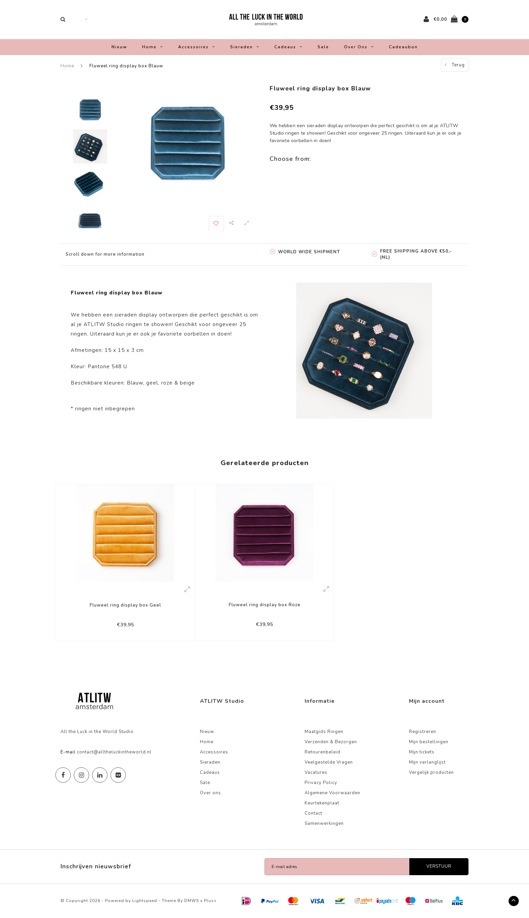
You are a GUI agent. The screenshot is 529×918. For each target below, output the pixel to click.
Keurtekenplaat (322, 803)
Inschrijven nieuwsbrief (96, 866)
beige (187, 382)
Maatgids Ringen (324, 732)
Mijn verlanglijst (427, 762)
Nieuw (119, 47)
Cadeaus (288, 47)
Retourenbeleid (322, 752)
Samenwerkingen (324, 823)
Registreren (422, 732)
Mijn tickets (421, 752)
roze (167, 382)
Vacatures (316, 772)
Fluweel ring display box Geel (125, 605)
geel (152, 382)
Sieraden (244, 47)
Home (152, 47)
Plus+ (210, 900)
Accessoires (196, 47)
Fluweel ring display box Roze (265, 605)
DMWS (191, 900)
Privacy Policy (321, 783)
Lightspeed (144, 900)
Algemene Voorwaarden (332, 793)
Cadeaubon (403, 47)
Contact (313, 813)
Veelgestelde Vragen (329, 762)
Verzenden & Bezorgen (331, 742)
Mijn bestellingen (428, 742)
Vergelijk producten (431, 772)
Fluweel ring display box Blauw (126, 66)
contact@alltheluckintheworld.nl (114, 752)
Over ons (359, 47)
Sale (323, 47)
